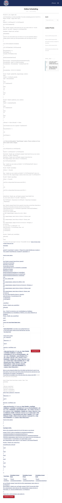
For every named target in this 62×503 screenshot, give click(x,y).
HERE (34, 375)
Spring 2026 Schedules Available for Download (52, 42)
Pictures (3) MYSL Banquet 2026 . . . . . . (52, 36)
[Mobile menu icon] (58, 3)
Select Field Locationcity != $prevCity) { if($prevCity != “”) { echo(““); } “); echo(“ (22, 445)
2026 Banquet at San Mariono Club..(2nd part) (52, 49)
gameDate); (5, 245)
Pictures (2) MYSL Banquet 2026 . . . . (51, 39)
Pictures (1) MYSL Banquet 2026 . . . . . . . (52, 46)
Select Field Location (16, 336)
